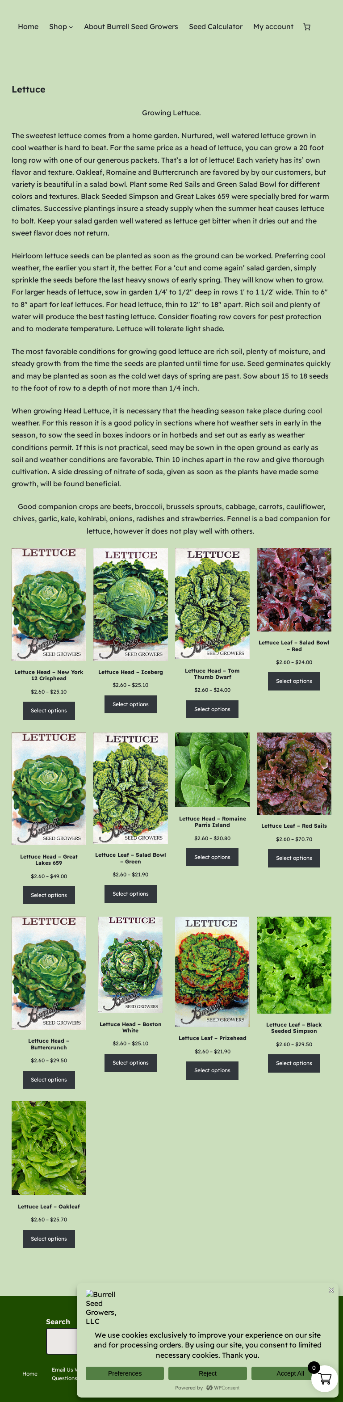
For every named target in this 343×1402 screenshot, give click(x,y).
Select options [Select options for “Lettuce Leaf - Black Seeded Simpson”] (294, 1063)
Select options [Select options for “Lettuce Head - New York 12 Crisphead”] (49, 710)
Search (58, 1321)
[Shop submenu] (71, 27)
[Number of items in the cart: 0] (307, 27)
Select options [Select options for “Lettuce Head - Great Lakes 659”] (49, 895)
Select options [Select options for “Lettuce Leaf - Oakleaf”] (49, 1238)
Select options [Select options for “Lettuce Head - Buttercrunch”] (49, 1079)
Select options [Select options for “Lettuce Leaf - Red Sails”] (294, 858)
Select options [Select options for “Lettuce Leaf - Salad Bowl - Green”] (131, 893)
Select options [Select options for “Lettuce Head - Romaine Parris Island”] (212, 857)
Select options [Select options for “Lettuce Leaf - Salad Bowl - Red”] (294, 681)
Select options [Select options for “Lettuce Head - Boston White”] (131, 1062)
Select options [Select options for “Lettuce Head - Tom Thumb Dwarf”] (212, 709)
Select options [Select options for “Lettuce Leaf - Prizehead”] (212, 1070)
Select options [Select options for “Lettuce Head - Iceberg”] (131, 704)
